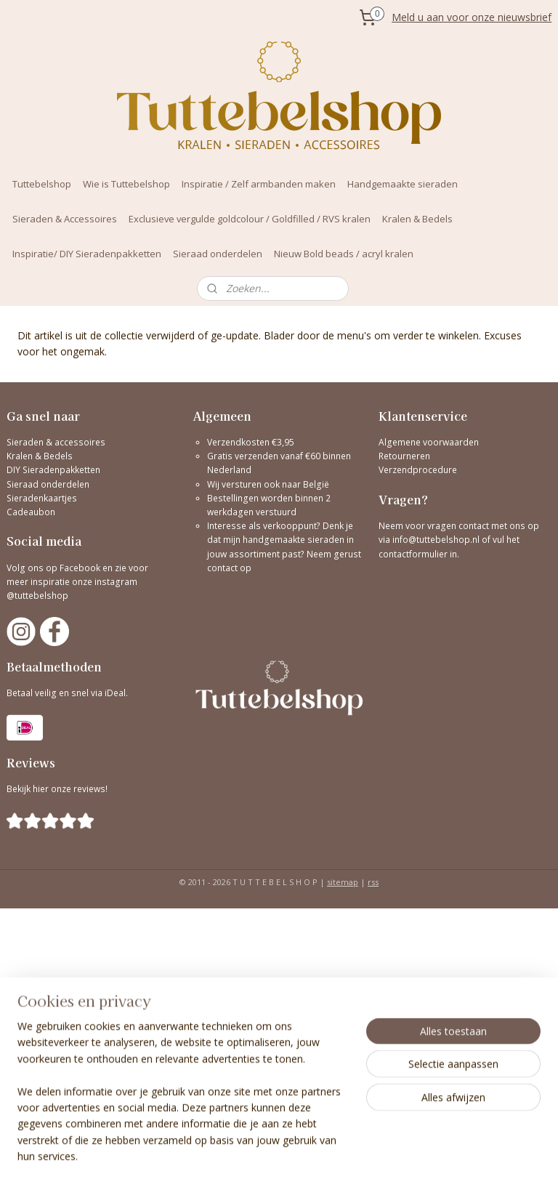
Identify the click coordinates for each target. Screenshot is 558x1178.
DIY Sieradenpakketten (53, 470)
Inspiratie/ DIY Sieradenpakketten (86, 253)
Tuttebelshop (41, 183)
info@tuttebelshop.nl (436, 539)
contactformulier (414, 554)
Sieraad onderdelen (217, 253)
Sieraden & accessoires (56, 442)
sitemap (342, 881)
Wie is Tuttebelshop (126, 183)
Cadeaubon (31, 512)
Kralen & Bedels (417, 218)
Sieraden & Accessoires (64, 218)
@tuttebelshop (38, 595)
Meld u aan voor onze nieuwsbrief (471, 17)
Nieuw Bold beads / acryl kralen (343, 253)
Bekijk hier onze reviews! (57, 789)
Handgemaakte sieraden (402, 183)
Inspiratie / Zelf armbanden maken (259, 183)
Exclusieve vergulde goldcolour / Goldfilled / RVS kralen (250, 218)
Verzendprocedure (418, 470)
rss (373, 881)
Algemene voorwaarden (429, 442)
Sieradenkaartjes (42, 498)
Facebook (80, 568)
